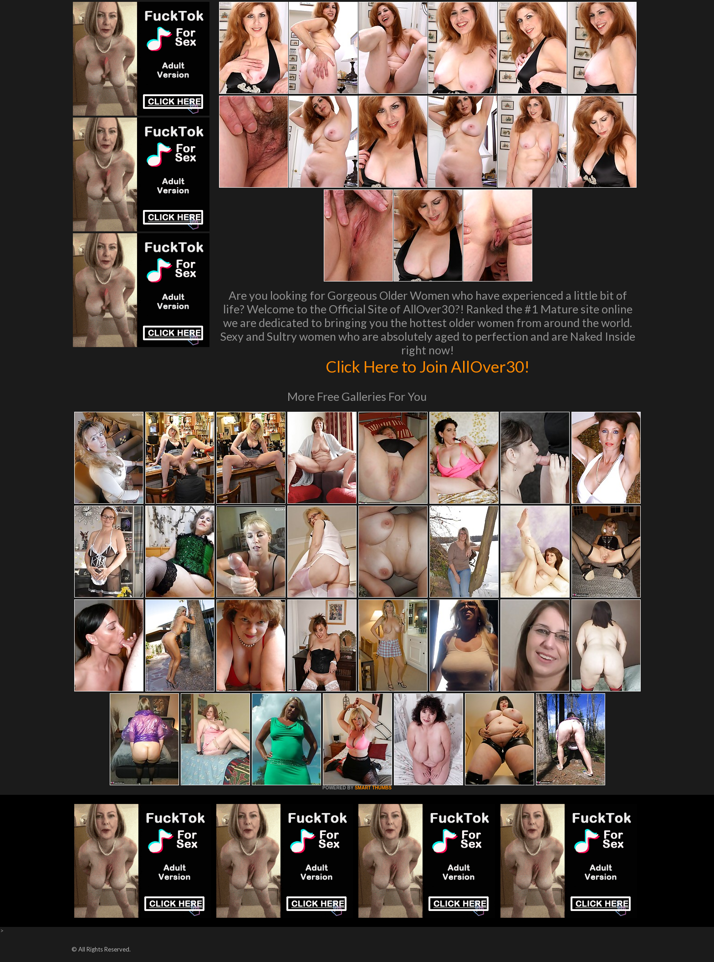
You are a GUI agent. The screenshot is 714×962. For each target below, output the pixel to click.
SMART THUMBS (373, 787)
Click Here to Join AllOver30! (428, 366)
